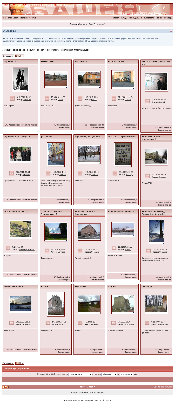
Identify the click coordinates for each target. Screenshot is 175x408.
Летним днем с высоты (15, 212)
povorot (128, 99)
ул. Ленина (46, 137)
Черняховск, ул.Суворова (87, 137)
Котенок (94, 324)
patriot (60, 99)
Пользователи (147, 18)
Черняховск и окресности (121, 212)
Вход (91, 24)
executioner (129, 324)
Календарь (134, 18)
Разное (44, 286)
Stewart (161, 102)
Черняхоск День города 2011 (18, 137)
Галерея (115, 18)
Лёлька (62, 175)
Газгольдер (147, 286)
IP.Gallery (86, 392)
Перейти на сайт (10, 18)
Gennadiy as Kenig (27, 249)
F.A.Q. (124, 18)
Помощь (168, 18)
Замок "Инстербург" (14, 286)
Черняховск (10, 62)
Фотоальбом (47, 62)
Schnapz (129, 175)
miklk (61, 324)
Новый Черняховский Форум (19, 50)
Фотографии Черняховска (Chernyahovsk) (67, 50)
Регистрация (99, 24)
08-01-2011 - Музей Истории (122, 137)
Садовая (112, 286)
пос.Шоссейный (116, 62)
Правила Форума (28, 18)
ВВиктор (27, 99)
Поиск (159, 18)
